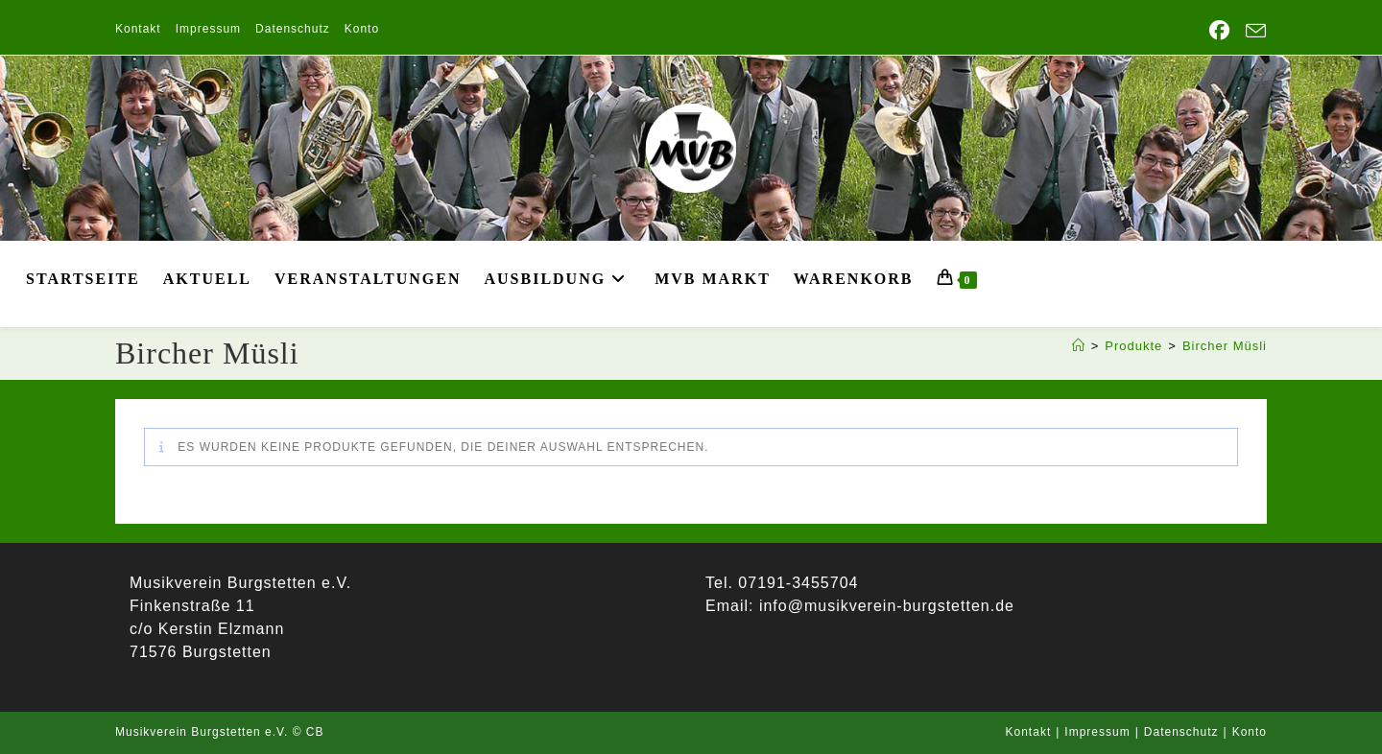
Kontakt (138, 28)
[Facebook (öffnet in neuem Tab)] (1220, 30)
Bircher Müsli (1224, 346)
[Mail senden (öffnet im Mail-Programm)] (1252, 31)
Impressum (208, 28)
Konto (362, 28)
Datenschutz (292, 28)
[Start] (1078, 346)
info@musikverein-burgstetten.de (883, 606)
